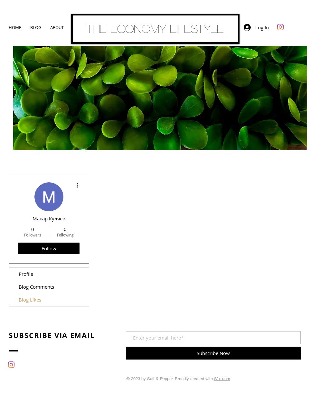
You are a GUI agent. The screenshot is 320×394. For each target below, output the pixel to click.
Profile (26, 274)
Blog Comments (36, 286)
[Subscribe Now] (213, 353)
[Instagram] (280, 27)
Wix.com (222, 378)
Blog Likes (30, 299)
